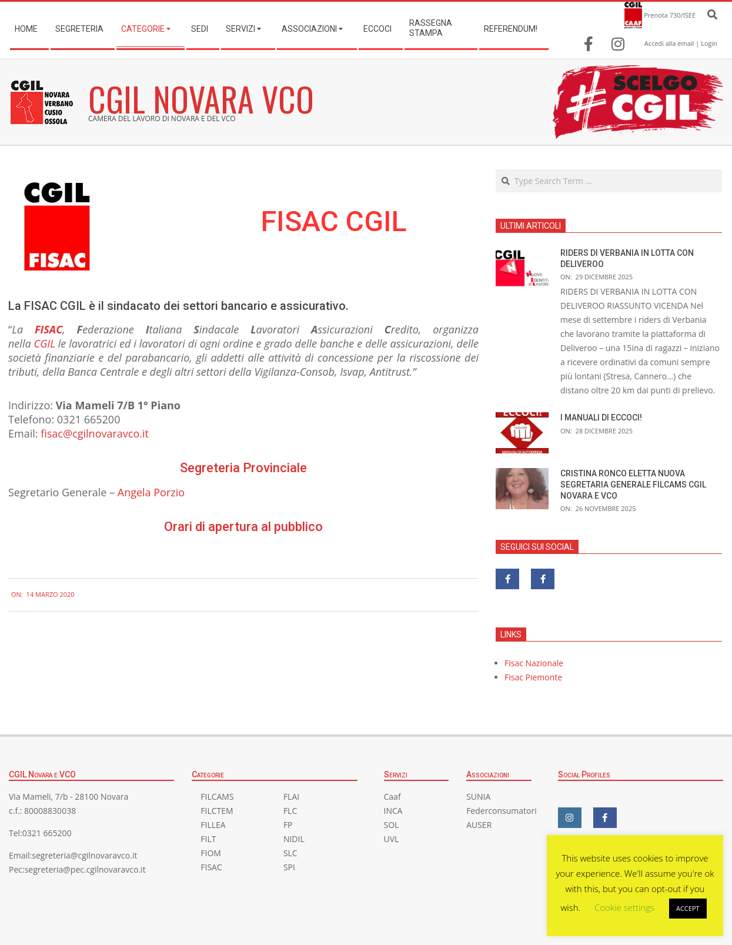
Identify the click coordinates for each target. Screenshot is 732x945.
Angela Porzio (151, 492)
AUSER (479, 824)
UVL (391, 838)
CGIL (44, 343)
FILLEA (212, 824)
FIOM (210, 853)
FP (288, 824)
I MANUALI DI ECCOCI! (601, 417)
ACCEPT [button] (688, 908)
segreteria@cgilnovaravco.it (84, 855)
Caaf (392, 796)
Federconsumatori (501, 810)
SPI (289, 867)
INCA (393, 810)
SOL (391, 824)
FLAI (291, 796)
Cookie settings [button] (624, 907)
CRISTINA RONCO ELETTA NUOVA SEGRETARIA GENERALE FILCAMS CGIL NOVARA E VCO (633, 484)
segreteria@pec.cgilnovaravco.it (85, 869)
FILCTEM (216, 810)
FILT (208, 838)
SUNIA (478, 796)
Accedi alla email (669, 43)
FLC (290, 810)
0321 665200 (47, 833)
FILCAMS (216, 796)
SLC (290, 853)
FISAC (48, 329)
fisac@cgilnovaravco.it (95, 433)
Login (709, 43)
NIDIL (294, 838)
